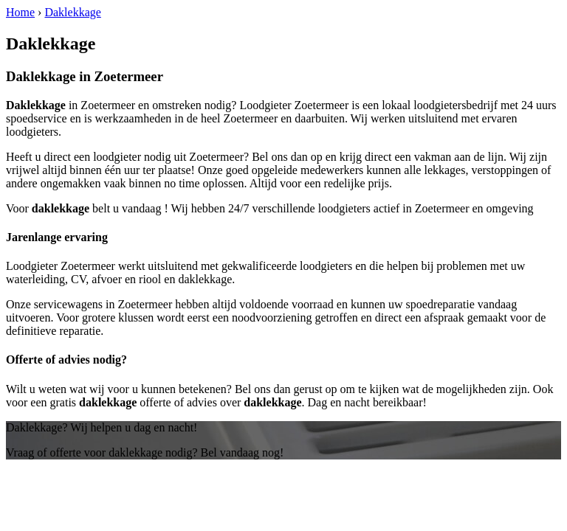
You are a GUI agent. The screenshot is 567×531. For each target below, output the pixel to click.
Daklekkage (72, 12)
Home (20, 12)
